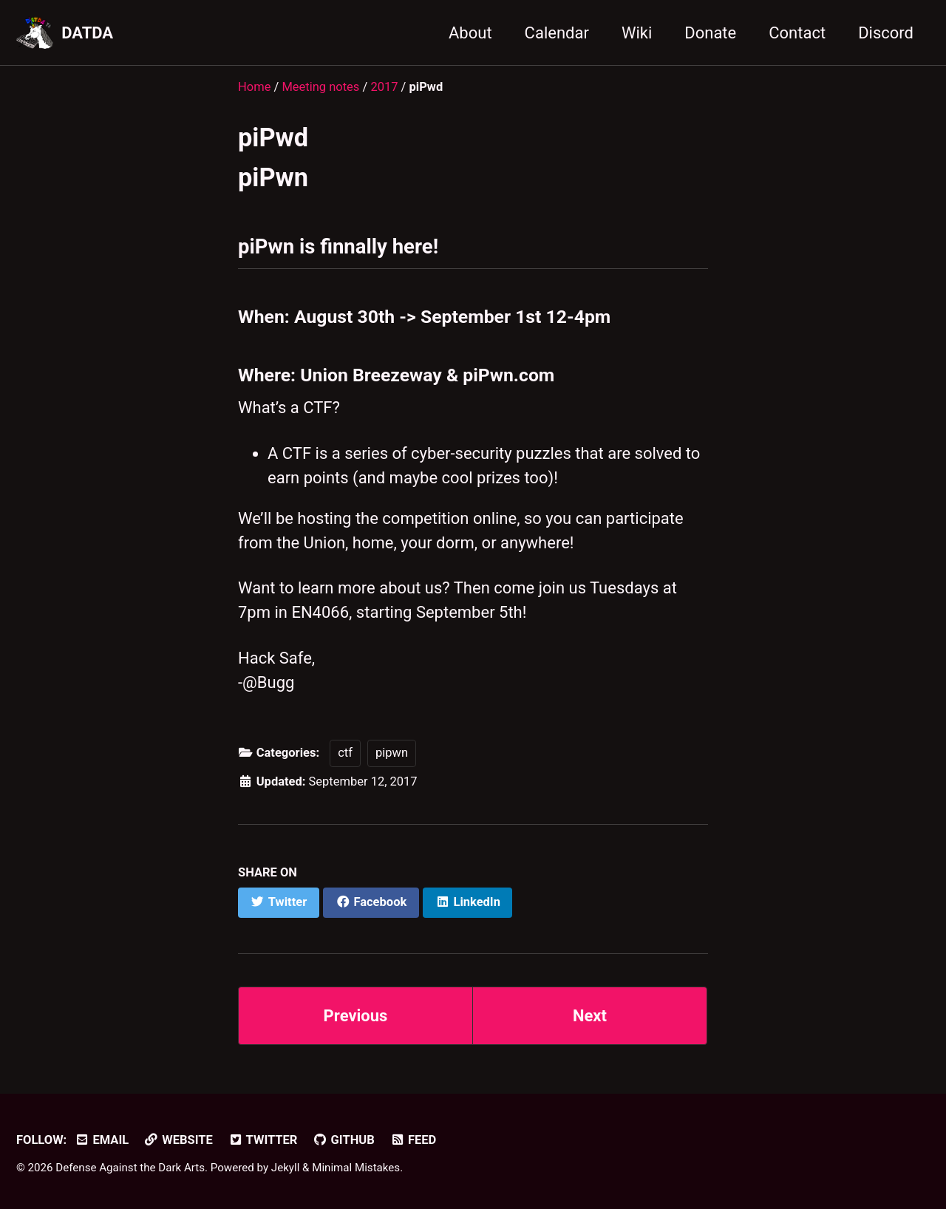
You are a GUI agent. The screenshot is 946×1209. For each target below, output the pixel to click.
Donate (710, 33)
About (470, 33)
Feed (412, 1140)
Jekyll (285, 1167)
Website (178, 1140)
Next (590, 1016)
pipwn (391, 753)
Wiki (637, 33)
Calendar (557, 33)
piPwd (273, 137)
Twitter (262, 1140)
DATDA (87, 33)
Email (102, 1140)
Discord (885, 33)
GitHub (344, 1140)
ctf (345, 753)
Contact (797, 33)
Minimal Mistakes (356, 1167)
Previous (356, 1016)
